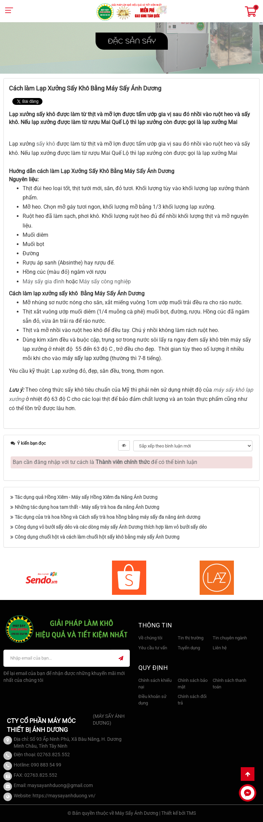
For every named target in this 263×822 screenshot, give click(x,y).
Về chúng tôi (150, 637)
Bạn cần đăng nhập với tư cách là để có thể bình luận (105, 462)
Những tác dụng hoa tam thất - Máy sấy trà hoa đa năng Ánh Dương (87, 507)
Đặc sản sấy (132, 41)
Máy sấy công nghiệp (105, 281)
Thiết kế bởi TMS (178, 813)
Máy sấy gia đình (43, 281)
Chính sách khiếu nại (155, 683)
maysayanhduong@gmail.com (60, 785)
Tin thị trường (190, 637)
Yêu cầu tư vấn (152, 647)
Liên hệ (220, 647)
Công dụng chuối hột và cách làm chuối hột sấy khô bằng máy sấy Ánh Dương (97, 537)
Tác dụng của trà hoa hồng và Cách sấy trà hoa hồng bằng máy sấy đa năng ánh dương (107, 517)
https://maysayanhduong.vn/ (64, 795)
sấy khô (46, 143)
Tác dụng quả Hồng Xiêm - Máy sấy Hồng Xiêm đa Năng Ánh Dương (86, 497)
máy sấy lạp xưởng (85, 358)
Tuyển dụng (189, 647)
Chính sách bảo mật (193, 683)
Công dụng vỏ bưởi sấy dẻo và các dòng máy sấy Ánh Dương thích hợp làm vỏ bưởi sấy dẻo (111, 527)
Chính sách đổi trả (192, 700)
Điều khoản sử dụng (152, 700)
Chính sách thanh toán (229, 683)
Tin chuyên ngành (230, 637)
